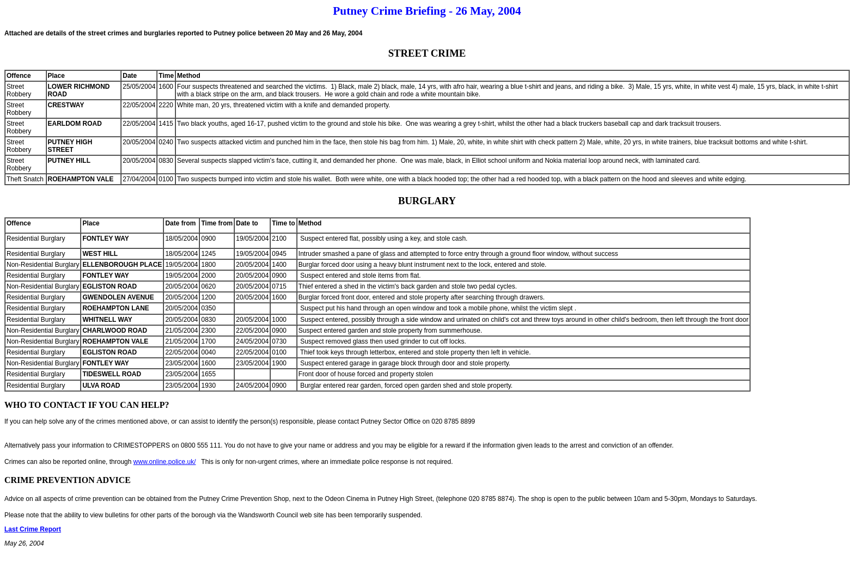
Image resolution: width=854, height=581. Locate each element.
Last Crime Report (32, 529)
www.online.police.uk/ (164, 462)
